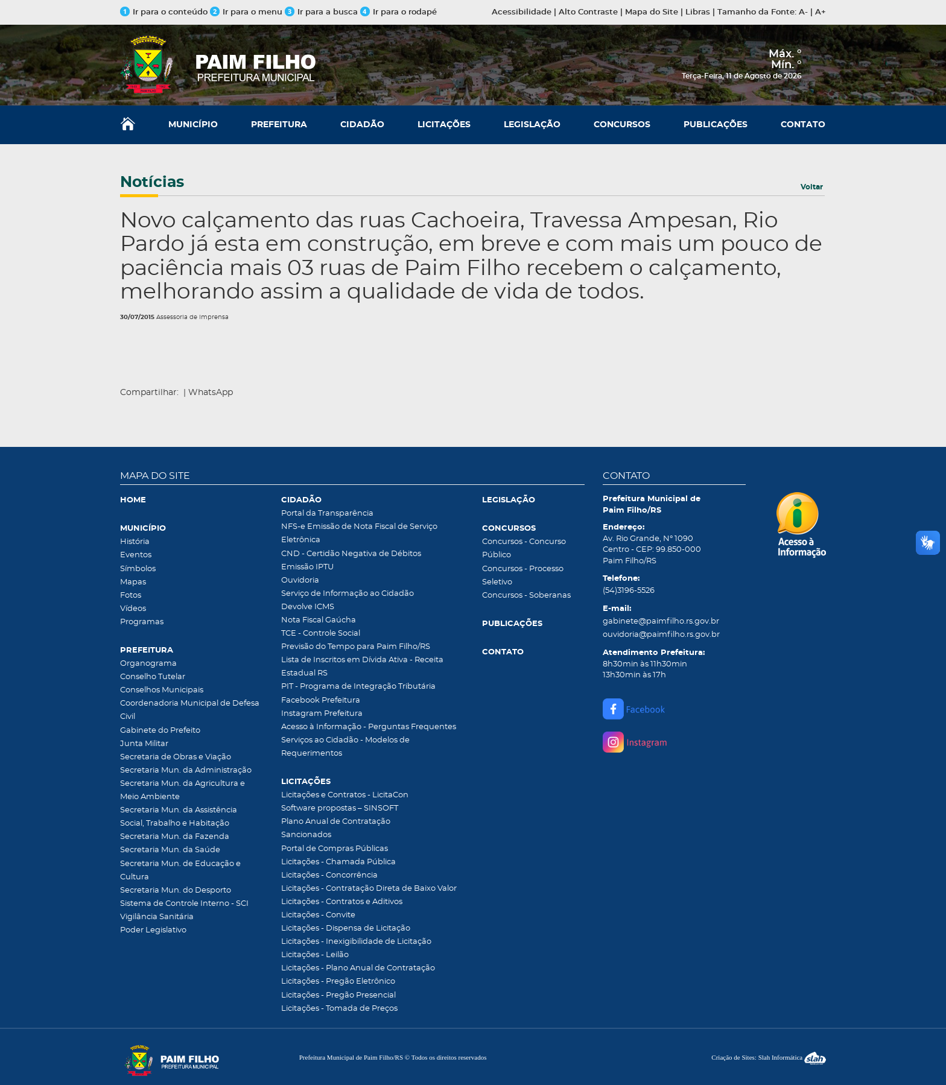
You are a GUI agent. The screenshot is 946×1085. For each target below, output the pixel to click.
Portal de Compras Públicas (334, 849)
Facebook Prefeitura (320, 700)
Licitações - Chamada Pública (338, 862)
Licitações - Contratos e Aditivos (341, 902)
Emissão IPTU (307, 567)
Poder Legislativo (153, 930)
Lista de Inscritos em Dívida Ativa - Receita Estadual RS (362, 666)
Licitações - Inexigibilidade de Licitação (356, 942)
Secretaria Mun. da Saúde (170, 850)
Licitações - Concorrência (329, 875)
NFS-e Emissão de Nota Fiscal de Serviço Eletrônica (359, 533)
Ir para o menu (247, 12)
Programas (141, 622)
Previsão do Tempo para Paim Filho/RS (355, 647)
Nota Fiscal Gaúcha (318, 620)
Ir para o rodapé (398, 12)
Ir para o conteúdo (164, 12)
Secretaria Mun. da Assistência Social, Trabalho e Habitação (178, 816)
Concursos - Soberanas (526, 595)
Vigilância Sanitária (157, 917)
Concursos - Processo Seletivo (522, 575)
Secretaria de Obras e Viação (175, 757)
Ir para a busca (321, 12)
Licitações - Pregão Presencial (338, 995)
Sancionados (306, 835)
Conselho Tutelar (152, 677)
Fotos (130, 595)
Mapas (133, 582)
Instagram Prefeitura (322, 714)
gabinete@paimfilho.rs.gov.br (661, 621)
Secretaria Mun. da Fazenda (174, 837)
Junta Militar (144, 744)
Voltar (812, 187)
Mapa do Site (651, 12)
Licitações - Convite (318, 915)
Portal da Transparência (327, 513)
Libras (697, 12)
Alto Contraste (588, 12)
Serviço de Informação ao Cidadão (347, 594)
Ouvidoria (300, 580)
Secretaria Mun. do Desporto (175, 890)
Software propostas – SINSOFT (339, 808)
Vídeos (133, 609)
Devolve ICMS (307, 607)
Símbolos (138, 569)
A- (803, 12)
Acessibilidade (521, 12)
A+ (820, 12)
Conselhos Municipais (161, 690)
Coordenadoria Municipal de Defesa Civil (189, 710)
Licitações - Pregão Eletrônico (338, 981)
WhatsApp (210, 392)
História (135, 542)
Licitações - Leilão (315, 955)
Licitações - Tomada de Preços (339, 1009)
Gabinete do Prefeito (160, 731)
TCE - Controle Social (320, 633)
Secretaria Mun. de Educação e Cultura (180, 870)
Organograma (148, 664)
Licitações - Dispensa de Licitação (345, 928)
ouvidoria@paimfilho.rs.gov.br (661, 635)
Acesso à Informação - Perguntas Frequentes (368, 727)
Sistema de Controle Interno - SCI (184, 904)
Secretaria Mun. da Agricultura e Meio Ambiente (182, 790)
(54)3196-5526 (629, 591)
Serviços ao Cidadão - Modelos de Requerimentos (345, 747)
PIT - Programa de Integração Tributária (358, 687)
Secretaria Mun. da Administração (186, 770)
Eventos (135, 555)
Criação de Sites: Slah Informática (768, 1057)
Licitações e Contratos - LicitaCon (344, 795)
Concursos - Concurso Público (524, 548)
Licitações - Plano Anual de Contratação (358, 968)
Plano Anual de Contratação (335, 822)
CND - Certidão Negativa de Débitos (351, 554)
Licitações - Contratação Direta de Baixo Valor (369, 889)
